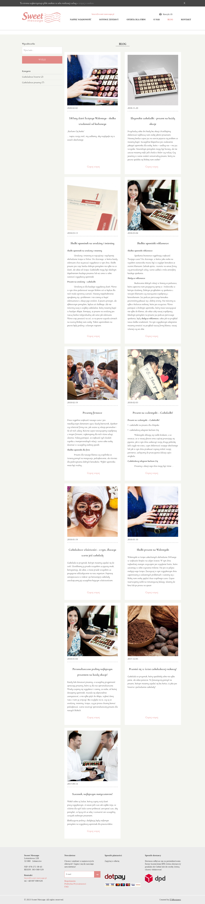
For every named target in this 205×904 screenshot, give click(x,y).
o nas (156, 19)
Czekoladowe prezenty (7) (33, 82)
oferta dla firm (136, 19)
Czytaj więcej (93, 166)
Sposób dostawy (153, 855)
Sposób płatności (113, 855)
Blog (170, 19)
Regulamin (70, 881)
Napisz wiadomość (80, 19)
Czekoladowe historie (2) (32, 77)
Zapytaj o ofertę (112, 861)
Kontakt (186, 19)
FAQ (66, 886)
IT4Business (175, 899)
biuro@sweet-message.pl (103, 14)
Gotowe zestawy (109, 19)
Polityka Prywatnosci (75, 883)
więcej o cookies (86, 3)
